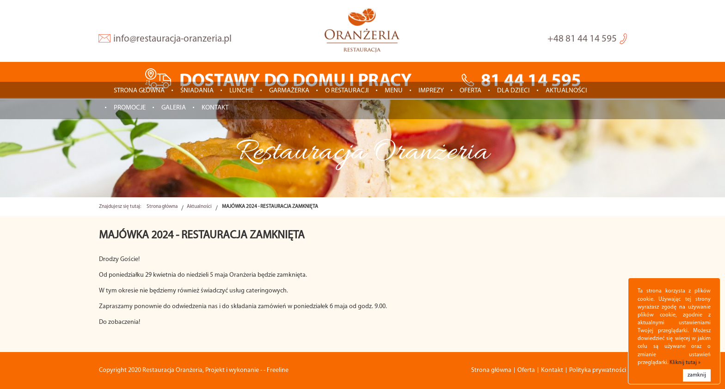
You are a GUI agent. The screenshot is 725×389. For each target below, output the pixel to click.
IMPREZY (431, 90)
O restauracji (347, 90)
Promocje (130, 107)
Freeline (278, 370)
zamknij (697, 375)
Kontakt (215, 107)
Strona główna (139, 90)
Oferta (470, 90)
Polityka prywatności (597, 370)
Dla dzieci (513, 90)
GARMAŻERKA (289, 90)
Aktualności (566, 90)
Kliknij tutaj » (685, 362)
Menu (394, 90)
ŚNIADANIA (197, 90)
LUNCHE (241, 90)
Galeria (173, 107)
